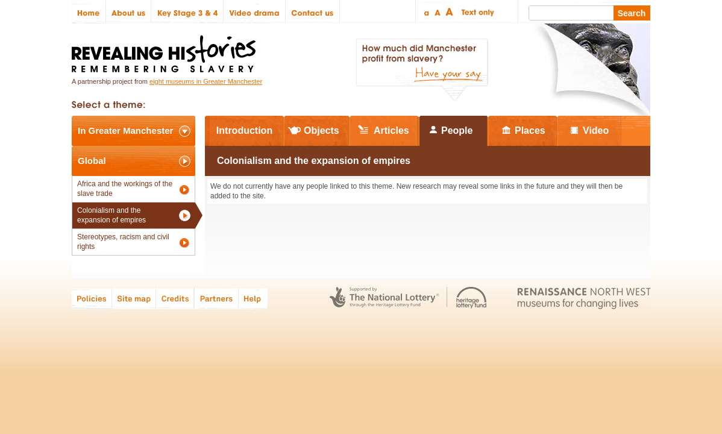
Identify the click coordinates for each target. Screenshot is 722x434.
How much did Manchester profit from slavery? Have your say (422, 70)
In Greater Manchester (125, 130)
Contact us (313, 12)
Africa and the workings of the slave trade (124, 189)
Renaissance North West (583, 298)
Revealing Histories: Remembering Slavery (166, 50)
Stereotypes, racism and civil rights (123, 242)
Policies (92, 298)
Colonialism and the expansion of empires (111, 215)
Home (89, 12)
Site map (134, 298)
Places (530, 130)
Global (92, 161)
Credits (175, 298)
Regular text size (438, 11)
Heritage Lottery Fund (471, 298)
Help (254, 298)
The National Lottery (384, 298)
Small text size (426, 11)
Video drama (255, 12)
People (456, 130)
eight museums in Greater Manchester (205, 81)
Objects (321, 130)
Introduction (244, 130)
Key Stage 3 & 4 (187, 12)
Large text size (450, 11)
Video (596, 130)
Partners (216, 298)
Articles (391, 130)
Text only (475, 11)
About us (128, 12)
